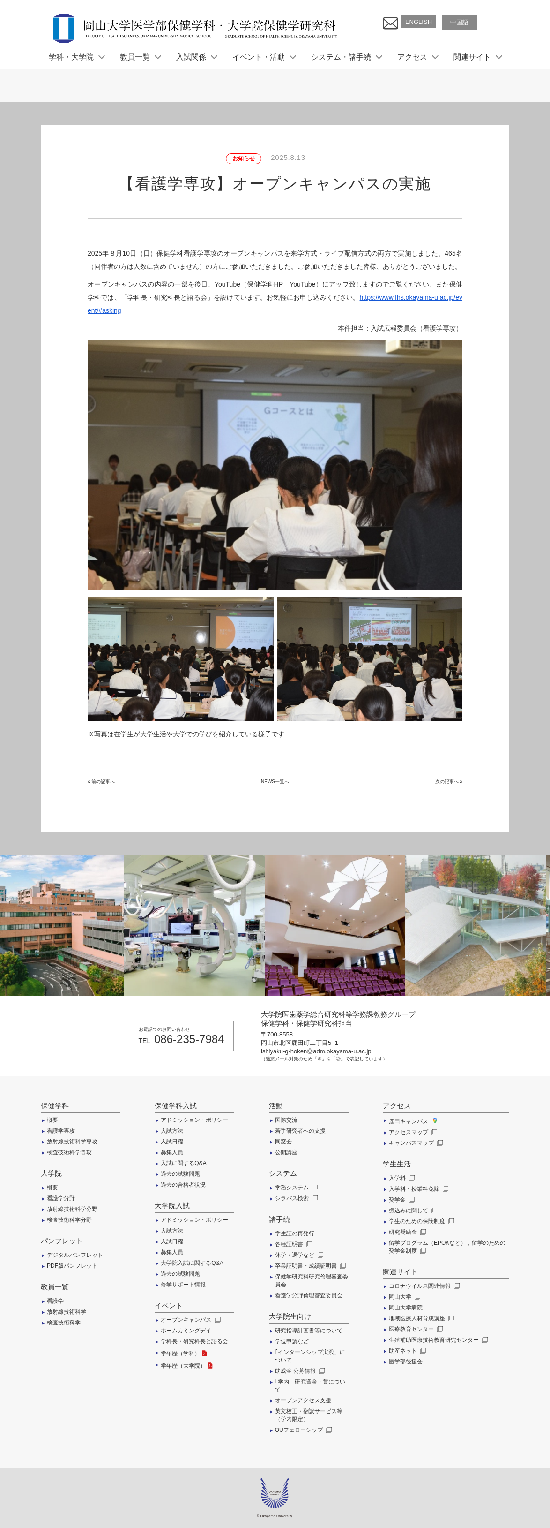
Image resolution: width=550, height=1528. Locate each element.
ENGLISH (418, 21)
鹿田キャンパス (413, 1121)
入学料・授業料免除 (417, 1189)
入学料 (401, 1178)
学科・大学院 (76, 57)
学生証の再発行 (298, 1233)
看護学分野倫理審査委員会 (308, 1295)
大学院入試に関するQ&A (192, 1263)
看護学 (55, 1301)
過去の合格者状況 (183, 1184)
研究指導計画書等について (308, 1330)
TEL (145, 1040)
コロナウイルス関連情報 (423, 1286)
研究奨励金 (406, 1232)
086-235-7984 (189, 1039)
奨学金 (401, 1199)
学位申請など (292, 1341)
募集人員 (172, 1152)
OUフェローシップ (302, 1430)
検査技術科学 (64, 1322)
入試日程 (172, 1141)
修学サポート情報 (183, 1284)
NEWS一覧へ (275, 781)
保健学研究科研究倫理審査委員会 (311, 1280)
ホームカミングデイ (186, 1330)
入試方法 (172, 1130)
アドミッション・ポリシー (194, 1120)
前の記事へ (103, 781)
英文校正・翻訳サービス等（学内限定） (308, 1415)
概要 (52, 1120)
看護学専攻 (61, 1130)
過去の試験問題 (180, 1174)
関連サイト (477, 57)
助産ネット (406, 1350)
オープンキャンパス (189, 1319)
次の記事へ (447, 781)
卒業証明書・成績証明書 (309, 1266)
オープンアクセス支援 (303, 1400)
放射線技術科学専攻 (72, 1141)
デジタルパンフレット (75, 1255)
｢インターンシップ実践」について (310, 1356)
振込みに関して (412, 1210)
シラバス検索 (295, 1198)
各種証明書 (292, 1244)
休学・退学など (298, 1255)
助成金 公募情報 (299, 1371)
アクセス (417, 57)
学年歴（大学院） (187, 1365)
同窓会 (283, 1141)
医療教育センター (415, 1329)
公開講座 (286, 1152)
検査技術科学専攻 (69, 1152)
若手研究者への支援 (300, 1130)
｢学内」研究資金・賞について (310, 1385)
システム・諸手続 (346, 57)
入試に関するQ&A (183, 1163)
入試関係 (196, 57)
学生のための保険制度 (420, 1221)
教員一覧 (140, 57)
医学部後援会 (409, 1361)
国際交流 (286, 1120)
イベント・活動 (263, 57)
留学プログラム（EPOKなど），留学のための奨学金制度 (447, 1247)
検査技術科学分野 (69, 1220)
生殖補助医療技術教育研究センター (437, 1340)
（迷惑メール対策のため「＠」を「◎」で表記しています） (324, 1058)
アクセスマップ (412, 1132)
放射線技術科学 (66, 1312)
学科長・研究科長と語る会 (194, 1341)
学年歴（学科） (184, 1353)
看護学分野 (61, 1198)
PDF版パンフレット (72, 1266)
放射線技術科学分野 (72, 1209)
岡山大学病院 (409, 1307)
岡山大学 (403, 1297)
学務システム (295, 1187)
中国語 (459, 22)
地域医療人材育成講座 (420, 1318)
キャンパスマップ (415, 1143)
